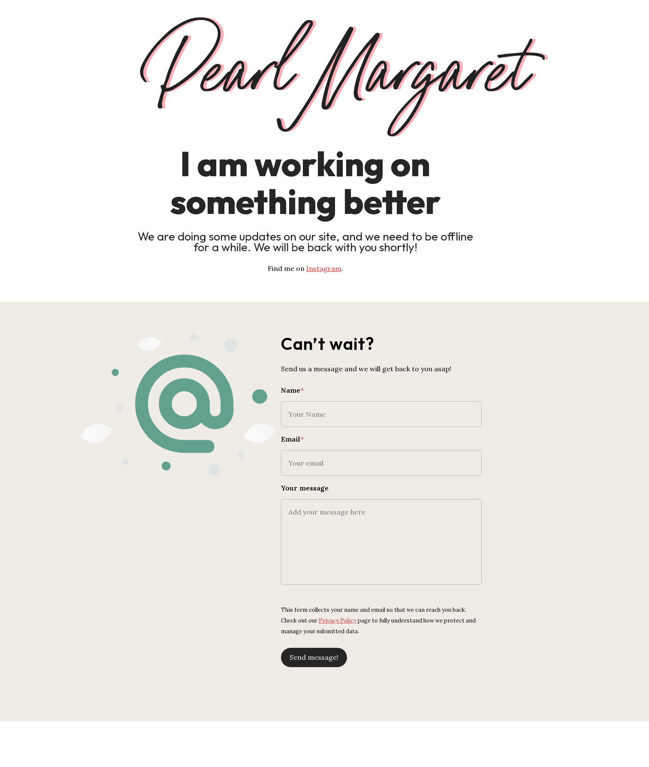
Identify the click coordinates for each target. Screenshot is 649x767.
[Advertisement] (324, 739)
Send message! (357, 648)
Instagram (343, 268)
